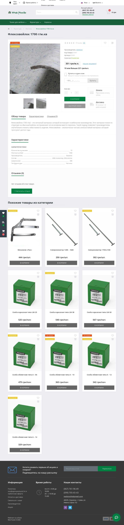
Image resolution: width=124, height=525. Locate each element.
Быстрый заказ (75, 106)
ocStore (19, 518)
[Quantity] (71, 92)
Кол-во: (67, 89)
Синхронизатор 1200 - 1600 (62, 250)
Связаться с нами (15, 500)
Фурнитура (17, 29)
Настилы (29, 29)
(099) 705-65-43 (88, 13)
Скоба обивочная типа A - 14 (24, 437)
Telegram (70, 507)
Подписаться (106, 469)
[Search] (76, 12)
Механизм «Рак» (25, 250)
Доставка (100, 102)
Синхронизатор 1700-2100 (99, 250)
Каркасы (48, 22)
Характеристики (36, 116)
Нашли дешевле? (89, 64)
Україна (79, 50)
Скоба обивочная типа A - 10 (62, 375)
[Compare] (112, 42)
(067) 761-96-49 (88, 10)
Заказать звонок (88, 15)
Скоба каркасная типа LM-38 (62, 312)
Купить (93, 80)
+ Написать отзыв (22, 191)
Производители (14, 504)
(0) (84, 43)
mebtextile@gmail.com (73, 496)
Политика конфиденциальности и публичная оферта (17, 491)
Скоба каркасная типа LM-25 (25, 312)
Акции (10, 507)
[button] (3, 232)
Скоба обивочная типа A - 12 (99, 375)
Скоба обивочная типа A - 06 (24, 375)
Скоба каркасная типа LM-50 (99, 312)
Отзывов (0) (52, 116)
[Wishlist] (105, 42)
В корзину (74, 99)
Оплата (99, 90)
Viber (65, 507)
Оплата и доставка (47, 5)
